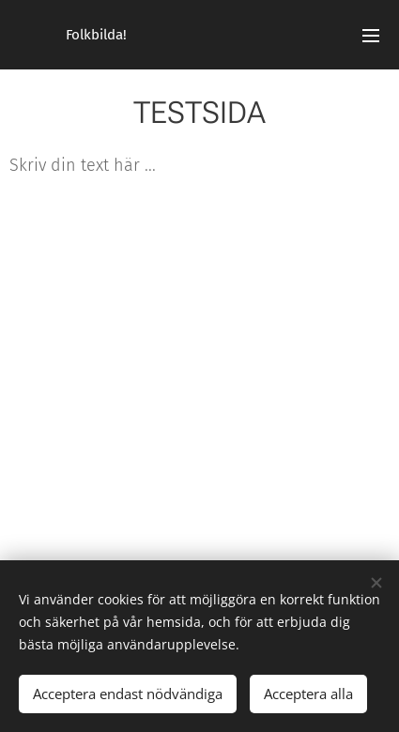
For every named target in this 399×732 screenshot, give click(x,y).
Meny (370, 36)
